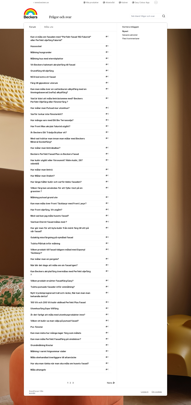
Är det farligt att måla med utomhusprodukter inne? (71, 314)
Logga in (144, 392)
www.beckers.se (41, 2)
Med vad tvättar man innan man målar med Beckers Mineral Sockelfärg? (71, 140)
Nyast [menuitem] (125, 31)
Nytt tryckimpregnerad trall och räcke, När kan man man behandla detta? (71, 294)
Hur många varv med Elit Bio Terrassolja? (71, 120)
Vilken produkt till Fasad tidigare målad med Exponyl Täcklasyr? (71, 251)
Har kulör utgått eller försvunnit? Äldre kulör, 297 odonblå (71, 162)
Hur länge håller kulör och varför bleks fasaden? (71, 181)
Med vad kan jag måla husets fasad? (71, 215)
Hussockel (71, 46)
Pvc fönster (71, 326)
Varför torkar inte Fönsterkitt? (71, 114)
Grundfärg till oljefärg (71, 70)
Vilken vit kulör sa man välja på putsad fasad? (71, 320)
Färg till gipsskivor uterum (71, 82)
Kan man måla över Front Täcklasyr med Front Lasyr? (71, 203)
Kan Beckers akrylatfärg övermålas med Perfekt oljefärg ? (71, 273)
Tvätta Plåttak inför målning (71, 243)
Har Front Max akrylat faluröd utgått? (71, 126)
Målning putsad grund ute (71, 197)
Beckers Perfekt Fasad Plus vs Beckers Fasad (71, 153)
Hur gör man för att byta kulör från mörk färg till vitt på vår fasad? (71, 229)
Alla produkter (91, 2)
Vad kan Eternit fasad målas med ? (71, 221)
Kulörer (123, 2)
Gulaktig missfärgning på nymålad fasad (71, 237)
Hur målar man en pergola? (71, 258)
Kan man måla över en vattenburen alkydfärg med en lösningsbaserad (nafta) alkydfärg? (71, 90)
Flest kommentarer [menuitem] (130, 38)
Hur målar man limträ (71, 169)
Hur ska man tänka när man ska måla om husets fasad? (71, 363)
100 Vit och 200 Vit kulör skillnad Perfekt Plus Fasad (71, 302)
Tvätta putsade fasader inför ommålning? (71, 286)
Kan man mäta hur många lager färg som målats (71, 332)
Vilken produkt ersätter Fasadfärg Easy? (71, 280)
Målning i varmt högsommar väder (71, 351)
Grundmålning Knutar (71, 345)
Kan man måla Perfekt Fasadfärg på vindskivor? (71, 339)
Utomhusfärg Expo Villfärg (71, 308)
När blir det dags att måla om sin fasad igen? (71, 265)
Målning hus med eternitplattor (71, 58)
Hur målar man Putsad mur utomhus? (71, 107)
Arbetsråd (108, 2)
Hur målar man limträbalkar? (71, 147)
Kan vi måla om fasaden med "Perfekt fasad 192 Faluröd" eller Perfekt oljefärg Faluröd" (71, 38)
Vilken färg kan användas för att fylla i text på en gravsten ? (71, 189)
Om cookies (157, 392)
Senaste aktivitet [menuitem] (130, 35)
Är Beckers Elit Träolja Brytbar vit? (71, 132)
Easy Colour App (140, 2)
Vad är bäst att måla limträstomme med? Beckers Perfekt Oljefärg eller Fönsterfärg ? (71, 100)
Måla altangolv (71, 369)
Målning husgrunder (71, 52)
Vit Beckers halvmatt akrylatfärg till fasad (71, 64)
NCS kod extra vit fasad (71, 76)
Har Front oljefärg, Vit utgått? (71, 209)
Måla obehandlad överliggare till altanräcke (71, 357)
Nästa (109, 383)
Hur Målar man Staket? (71, 175)
